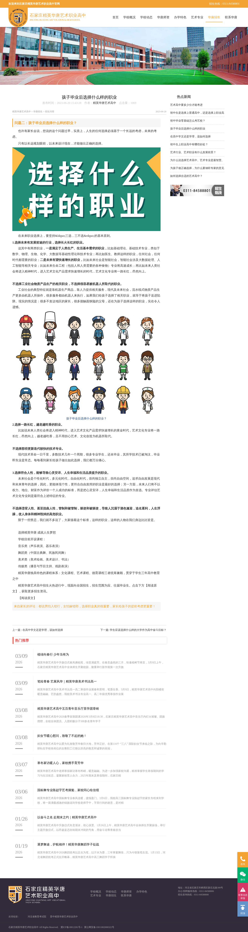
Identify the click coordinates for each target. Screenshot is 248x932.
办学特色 (180, 17)
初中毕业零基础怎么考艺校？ (187, 120)
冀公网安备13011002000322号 (99, 927)
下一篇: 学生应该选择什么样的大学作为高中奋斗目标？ (133, 630)
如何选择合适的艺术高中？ (186, 176)
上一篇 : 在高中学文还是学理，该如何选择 (37, 630)
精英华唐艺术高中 (104, 102)
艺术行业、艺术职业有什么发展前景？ (193, 152)
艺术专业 (197, 17)
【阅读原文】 (27, 598)
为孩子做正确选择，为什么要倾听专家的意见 (197, 168)
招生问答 (49, 111)
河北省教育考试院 (37, 916)
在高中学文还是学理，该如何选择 (190, 136)
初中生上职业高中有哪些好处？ (189, 144)
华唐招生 (214, 17)
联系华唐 (231, 17)
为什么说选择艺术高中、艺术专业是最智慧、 (197, 160)
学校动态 (146, 17)
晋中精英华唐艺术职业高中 (64, 916)
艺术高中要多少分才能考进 (186, 104)
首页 (115, 17)
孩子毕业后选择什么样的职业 (187, 128)
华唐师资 (163, 17)
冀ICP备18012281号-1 (71, 927)
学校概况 (129, 17)
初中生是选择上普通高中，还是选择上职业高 (197, 112)
